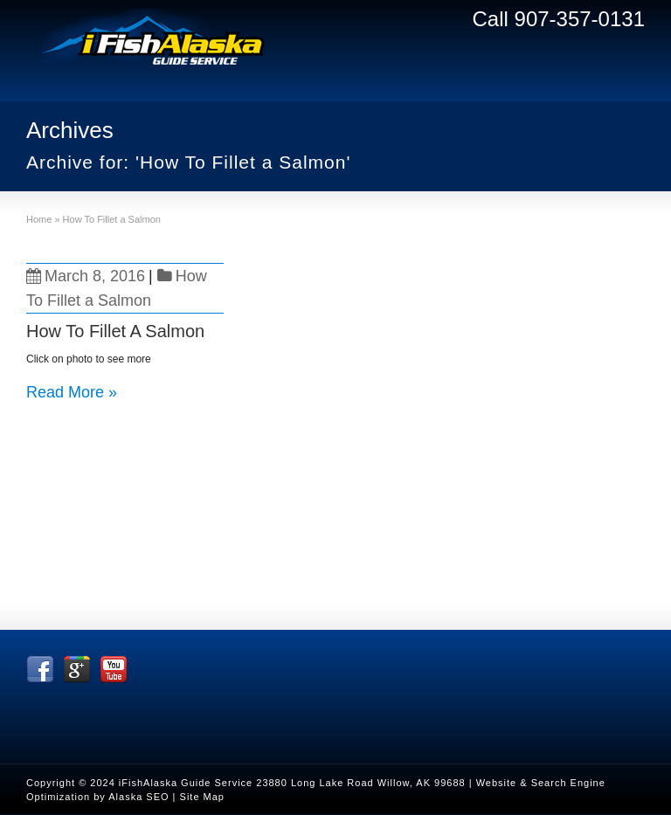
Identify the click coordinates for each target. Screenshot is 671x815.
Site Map (202, 796)
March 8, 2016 (85, 276)
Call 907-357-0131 (559, 19)
